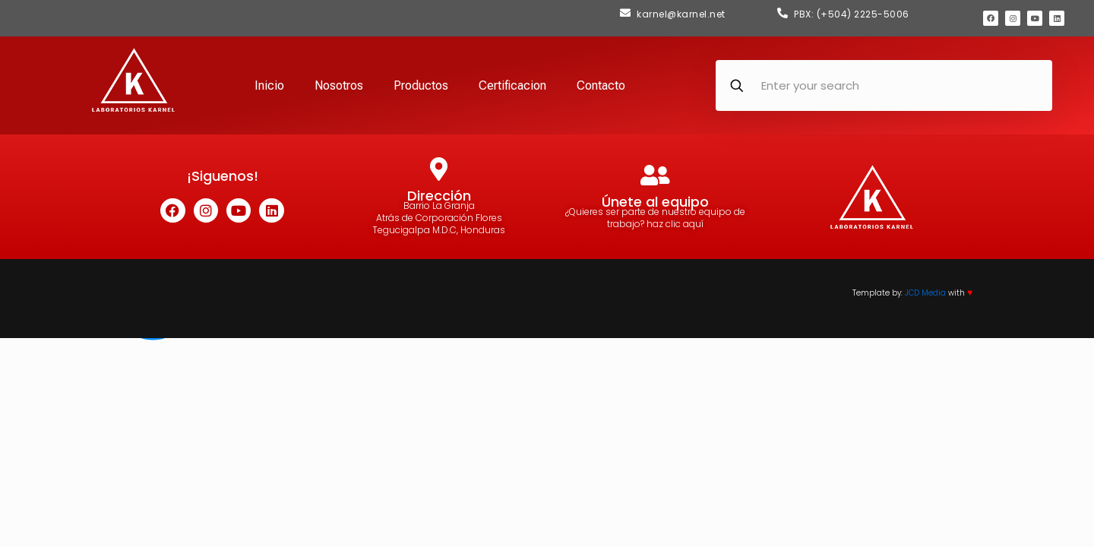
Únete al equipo (655, 201)
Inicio (269, 85)
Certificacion (512, 85)
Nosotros (339, 85)
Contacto (601, 85)
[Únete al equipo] (655, 175)
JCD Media (925, 293)
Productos (421, 85)
